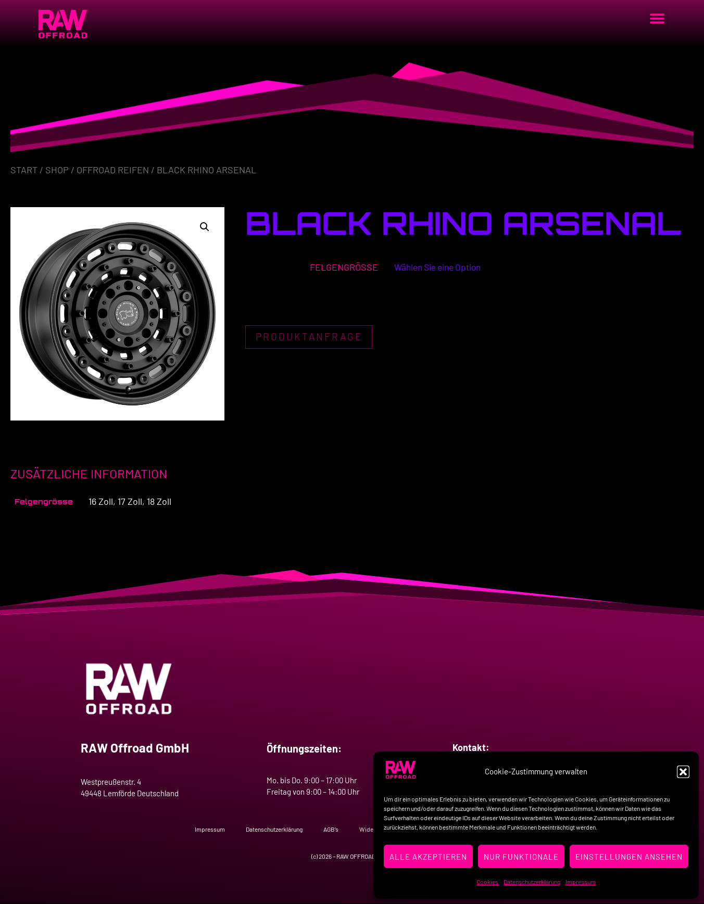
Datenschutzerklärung (532, 881)
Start (23, 169)
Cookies (487, 881)
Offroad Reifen (113, 169)
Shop (57, 169)
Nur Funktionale (521, 856)
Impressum (580, 881)
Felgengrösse (338, 267)
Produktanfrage (311, 338)
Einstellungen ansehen (629, 856)
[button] (683, 772)
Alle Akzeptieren (428, 856)
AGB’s (330, 829)
